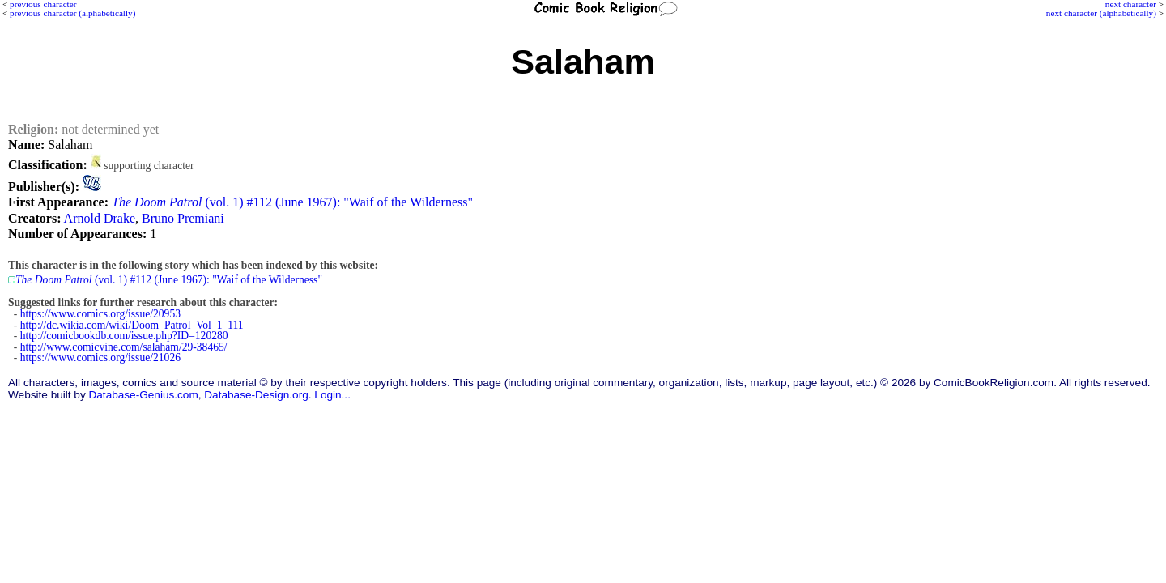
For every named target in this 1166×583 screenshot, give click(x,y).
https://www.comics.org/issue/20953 (100, 314)
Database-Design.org (256, 395)
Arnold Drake (99, 218)
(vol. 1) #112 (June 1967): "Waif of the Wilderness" (292, 202)
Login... (332, 395)
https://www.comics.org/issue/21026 (100, 357)
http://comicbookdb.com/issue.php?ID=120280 (124, 336)
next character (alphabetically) (1101, 13)
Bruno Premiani (183, 218)
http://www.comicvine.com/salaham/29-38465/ (124, 347)
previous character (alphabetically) (72, 13)
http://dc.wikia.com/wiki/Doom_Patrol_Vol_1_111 (132, 325)
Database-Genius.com (143, 395)
